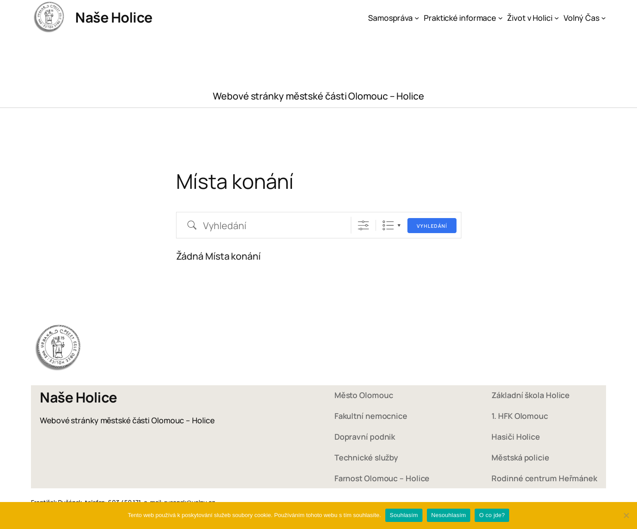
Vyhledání (432, 225)
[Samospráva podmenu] (416, 17)
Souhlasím (404, 515)
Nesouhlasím (448, 515)
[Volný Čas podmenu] (603, 17)
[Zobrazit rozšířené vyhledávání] (363, 225)
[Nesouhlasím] (626, 515)
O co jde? (492, 515)
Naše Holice (114, 17)
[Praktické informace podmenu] (500, 17)
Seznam (388, 225)
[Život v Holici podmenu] (556, 17)
